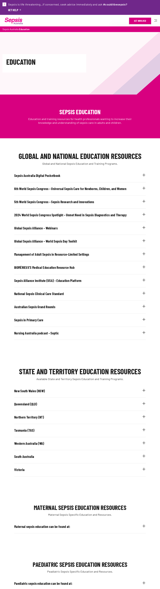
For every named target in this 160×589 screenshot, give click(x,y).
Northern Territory (26, 417)
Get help (13, 10)
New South (21, 391)
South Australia (24, 456)
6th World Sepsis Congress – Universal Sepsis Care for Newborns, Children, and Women (70, 189)
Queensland (21, 404)
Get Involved (140, 21)
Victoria (19, 470)
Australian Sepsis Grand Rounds (34, 307)
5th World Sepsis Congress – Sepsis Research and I (47, 202)
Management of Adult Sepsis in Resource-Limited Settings (51, 254)
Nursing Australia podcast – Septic (36, 333)
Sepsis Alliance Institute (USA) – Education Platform (48, 280)
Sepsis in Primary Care (28, 320)
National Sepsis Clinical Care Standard (39, 294)
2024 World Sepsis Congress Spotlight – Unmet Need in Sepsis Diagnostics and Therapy (70, 215)
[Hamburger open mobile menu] (156, 21)
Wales (32, 391)
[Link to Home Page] (13, 21)
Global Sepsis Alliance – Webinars (36, 228)
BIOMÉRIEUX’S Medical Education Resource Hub (44, 267)
